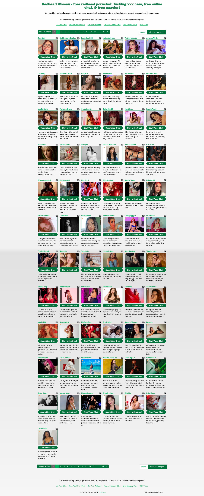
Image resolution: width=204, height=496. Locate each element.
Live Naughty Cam (130, 25)
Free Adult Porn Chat (77, 25)
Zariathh (149, 322)
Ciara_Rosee (42, 393)
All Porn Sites (61, 25)
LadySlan (84, 73)
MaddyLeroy (42, 287)
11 (95, 32)
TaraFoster (85, 251)
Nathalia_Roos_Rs (110, 358)
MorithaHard (107, 73)
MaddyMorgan (65, 287)
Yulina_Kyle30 (130, 358)
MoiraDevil (85, 180)
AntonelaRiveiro (152, 38)
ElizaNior (128, 393)
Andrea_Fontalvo (109, 144)
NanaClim (63, 251)
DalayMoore (150, 393)
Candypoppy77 (130, 216)
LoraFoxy (41, 73)
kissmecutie (150, 216)
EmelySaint (107, 322)
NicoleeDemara (87, 393)
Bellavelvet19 (108, 109)
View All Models (45, 32)
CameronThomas (131, 322)
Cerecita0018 (64, 322)
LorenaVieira (42, 429)
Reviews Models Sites (112, 25)
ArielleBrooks (151, 287)
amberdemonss (108, 216)
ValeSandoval (43, 109)
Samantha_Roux (66, 73)
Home (142, 32)
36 (103, 32)
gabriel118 (42, 322)
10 (91, 32)
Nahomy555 (150, 180)
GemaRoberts (86, 109)
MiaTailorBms (86, 322)
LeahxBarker (86, 358)
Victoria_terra (151, 251)
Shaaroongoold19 (44, 180)
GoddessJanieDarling (68, 38)
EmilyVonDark (65, 180)
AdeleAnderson (130, 144)
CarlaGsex (150, 144)
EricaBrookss (108, 393)
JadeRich (128, 287)
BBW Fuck (144, 25)
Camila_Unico (130, 180)
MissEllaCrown (151, 73)
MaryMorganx (43, 358)
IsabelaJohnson (109, 38)
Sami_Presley (130, 251)
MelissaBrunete (44, 216)
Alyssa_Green (65, 393)
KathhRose (64, 216)
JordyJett (41, 38)
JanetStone (129, 109)
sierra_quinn (86, 216)
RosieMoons (107, 287)
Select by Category (156, 32)
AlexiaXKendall (43, 251)
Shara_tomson (65, 358)
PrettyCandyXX (87, 38)
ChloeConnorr (108, 180)
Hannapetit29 (151, 358)
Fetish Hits (102, 492)
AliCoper (84, 144)
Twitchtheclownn (131, 38)
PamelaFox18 (151, 109)
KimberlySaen (108, 251)
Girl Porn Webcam (94, 25)
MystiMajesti (129, 73)
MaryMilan (42, 144)
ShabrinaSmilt (65, 144)
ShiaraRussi (85, 287)
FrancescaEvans (66, 109)
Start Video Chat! (47, 57)
